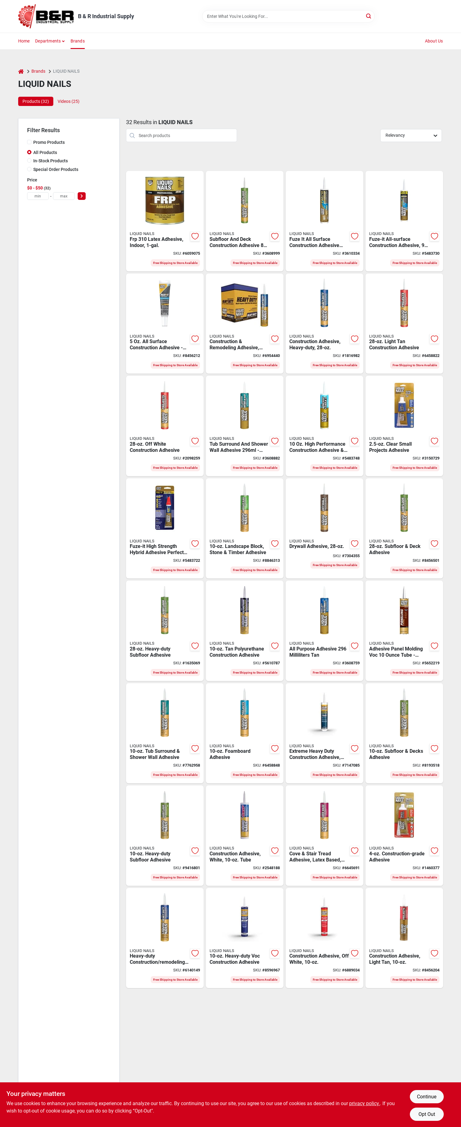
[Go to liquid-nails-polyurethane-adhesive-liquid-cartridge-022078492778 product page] (245, 631)
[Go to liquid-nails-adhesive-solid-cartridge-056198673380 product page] (404, 221)
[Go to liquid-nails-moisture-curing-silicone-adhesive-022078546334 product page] (404, 426)
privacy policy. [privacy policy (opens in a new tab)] (364, 1103)
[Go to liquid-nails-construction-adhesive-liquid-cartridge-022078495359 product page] (245, 835)
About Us (434, 41)
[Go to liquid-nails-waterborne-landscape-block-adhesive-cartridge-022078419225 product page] (245, 528)
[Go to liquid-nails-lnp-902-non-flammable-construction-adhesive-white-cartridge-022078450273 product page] (165, 631)
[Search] (369, 16)
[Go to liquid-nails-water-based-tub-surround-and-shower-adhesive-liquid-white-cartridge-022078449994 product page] (165, 733)
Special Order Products (55, 169)
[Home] (21, 71)
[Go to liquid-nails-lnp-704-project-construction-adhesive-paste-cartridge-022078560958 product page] (165, 426)
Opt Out (426, 1114)
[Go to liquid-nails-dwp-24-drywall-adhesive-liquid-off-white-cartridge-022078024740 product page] (324, 528)
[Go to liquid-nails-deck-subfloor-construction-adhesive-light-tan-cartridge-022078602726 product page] (404, 733)
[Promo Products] (29, 142)
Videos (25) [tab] (69, 101)
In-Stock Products (50, 160)
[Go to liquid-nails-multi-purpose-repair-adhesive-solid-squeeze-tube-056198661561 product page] (165, 324)
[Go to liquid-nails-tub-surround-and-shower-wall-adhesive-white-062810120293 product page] (245, 426)
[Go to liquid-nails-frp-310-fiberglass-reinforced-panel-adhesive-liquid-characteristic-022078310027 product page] (165, 221)
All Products (45, 152)
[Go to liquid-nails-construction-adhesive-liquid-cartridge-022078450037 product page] (245, 938)
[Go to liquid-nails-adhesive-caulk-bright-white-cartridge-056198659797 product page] (324, 426)
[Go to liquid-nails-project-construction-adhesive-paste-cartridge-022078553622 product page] (324, 938)
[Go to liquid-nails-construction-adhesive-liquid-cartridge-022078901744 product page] (245, 324)
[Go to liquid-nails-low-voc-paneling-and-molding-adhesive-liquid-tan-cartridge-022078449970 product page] (404, 631)
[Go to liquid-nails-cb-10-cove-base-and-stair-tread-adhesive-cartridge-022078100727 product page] (324, 835)
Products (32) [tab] (35, 101)
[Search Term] (288, 16)
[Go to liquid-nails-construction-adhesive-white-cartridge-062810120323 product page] (245, 221)
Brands (78, 41)
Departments (48, 41)
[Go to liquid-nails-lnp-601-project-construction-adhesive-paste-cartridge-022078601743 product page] (404, 324)
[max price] (64, 196)
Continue (426, 1097)
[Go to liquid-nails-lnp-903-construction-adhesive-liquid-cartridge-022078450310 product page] (324, 324)
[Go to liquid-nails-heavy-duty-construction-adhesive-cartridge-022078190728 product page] (165, 938)
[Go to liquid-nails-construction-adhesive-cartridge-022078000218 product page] (324, 733)
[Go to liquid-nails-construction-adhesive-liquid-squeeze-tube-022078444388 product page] (404, 835)
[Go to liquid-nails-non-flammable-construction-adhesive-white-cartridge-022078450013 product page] (165, 835)
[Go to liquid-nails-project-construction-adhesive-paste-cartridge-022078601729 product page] (404, 938)
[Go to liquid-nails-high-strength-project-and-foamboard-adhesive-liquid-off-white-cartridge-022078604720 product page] (245, 733)
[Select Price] (82, 196)
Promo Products (49, 142)
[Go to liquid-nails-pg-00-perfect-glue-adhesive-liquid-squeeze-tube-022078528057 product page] (165, 528)
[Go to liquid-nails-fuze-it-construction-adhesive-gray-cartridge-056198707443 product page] (324, 221)
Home (24, 41)
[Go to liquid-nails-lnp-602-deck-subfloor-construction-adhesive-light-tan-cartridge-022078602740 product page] (404, 528)
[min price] (38, 196)
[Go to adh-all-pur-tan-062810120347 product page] (324, 631)
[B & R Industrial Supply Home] (46, 16)
